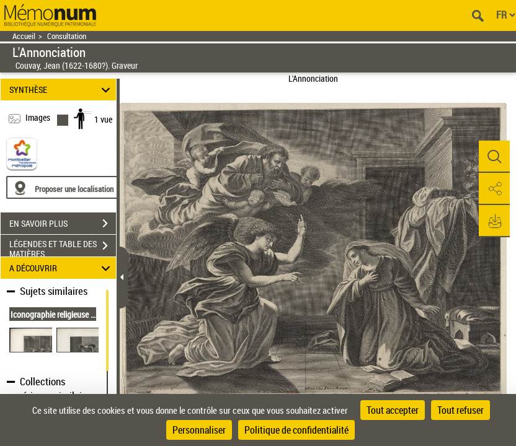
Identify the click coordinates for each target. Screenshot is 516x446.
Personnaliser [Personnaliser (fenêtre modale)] (199, 430)
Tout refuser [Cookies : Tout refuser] (460, 410)
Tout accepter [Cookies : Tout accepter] (393, 410)
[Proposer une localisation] (65, 187)
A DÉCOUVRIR (61, 268)
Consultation (66, 36)
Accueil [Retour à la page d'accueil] (23, 36)
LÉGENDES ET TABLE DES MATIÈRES (62, 247)
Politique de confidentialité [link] (296, 430)
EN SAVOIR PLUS (62, 223)
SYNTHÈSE (61, 89)
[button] (494, 157)
